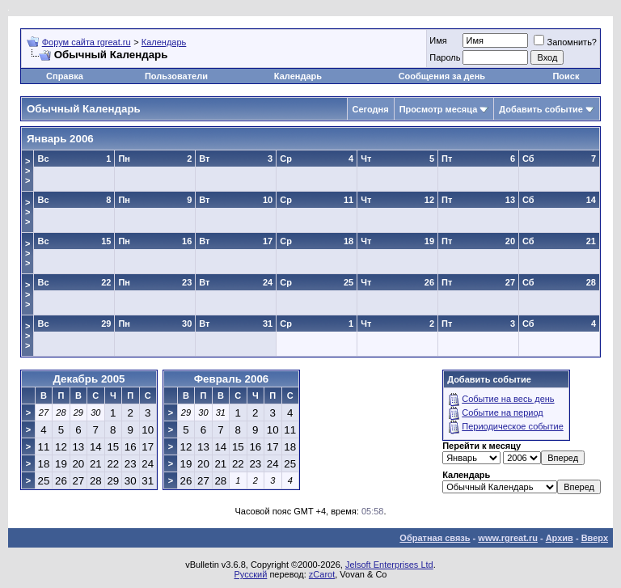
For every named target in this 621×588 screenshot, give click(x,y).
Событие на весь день (508, 399)
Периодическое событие (513, 426)
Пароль (444, 57)
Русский (251, 574)
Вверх (594, 538)
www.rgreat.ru (508, 538)
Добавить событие (541, 109)
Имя (437, 40)
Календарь (164, 42)
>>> (27, 170)
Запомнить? (565, 42)
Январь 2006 (60, 139)
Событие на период (502, 412)
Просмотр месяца (438, 109)
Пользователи (176, 76)
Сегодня (371, 109)
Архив (559, 538)
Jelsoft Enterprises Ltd (389, 564)
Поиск (565, 76)
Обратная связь (434, 538)
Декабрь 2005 (89, 379)
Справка (64, 76)
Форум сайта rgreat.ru (86, 42)
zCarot (322, 574)
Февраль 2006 (231, 379)
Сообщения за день (442, 76)
